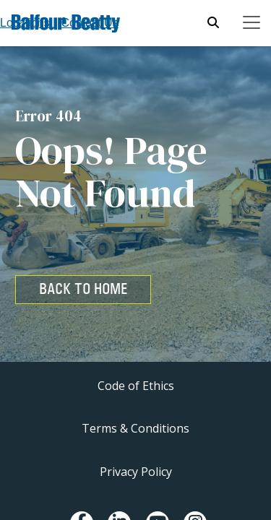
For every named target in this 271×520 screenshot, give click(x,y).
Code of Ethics (136, 386)
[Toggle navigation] (251, 22)
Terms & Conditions (135, 428)
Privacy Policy (136, 472)
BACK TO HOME (83, 289)
